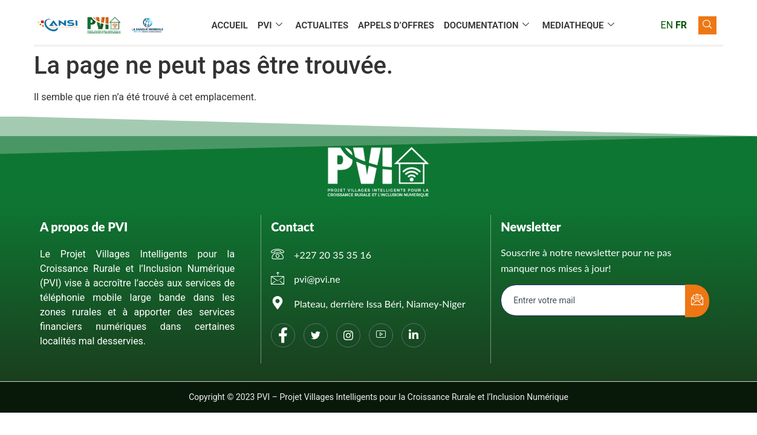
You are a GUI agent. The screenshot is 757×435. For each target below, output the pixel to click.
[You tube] (381, 335)
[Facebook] (283, 335)
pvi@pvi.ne (317, 279)
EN (667, 25)
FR (681, 25)
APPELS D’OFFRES (396, 25)
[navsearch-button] (707, 25)
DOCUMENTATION (486, 25)
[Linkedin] (413, 335)
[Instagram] (348, 335)
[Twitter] (316, 335)
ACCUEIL (230, 25)
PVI (270, 25)
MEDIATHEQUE (578, 25)
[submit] (697, 301)
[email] (593, 300)
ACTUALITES (322, 25)
